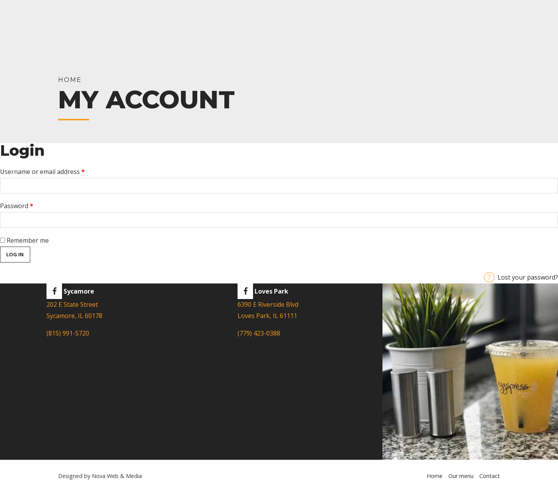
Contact (489, 476)
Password (29, 205)
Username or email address (55, 170)
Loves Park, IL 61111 (267, 315)
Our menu (461, 476)
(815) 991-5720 (67, 333)
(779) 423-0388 (259, 333)
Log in (15, 254)
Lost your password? (528, 277)
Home (435, 476)
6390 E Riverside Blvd (268, 304)
